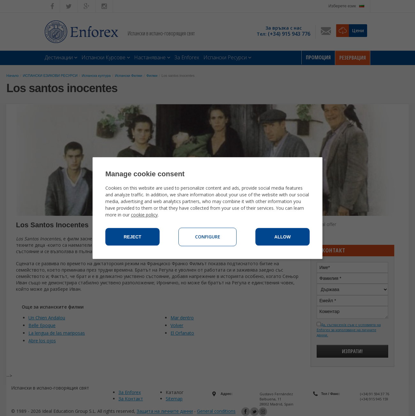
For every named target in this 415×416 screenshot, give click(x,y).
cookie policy (144, 215)
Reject (132, 236)
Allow (282, 236)
